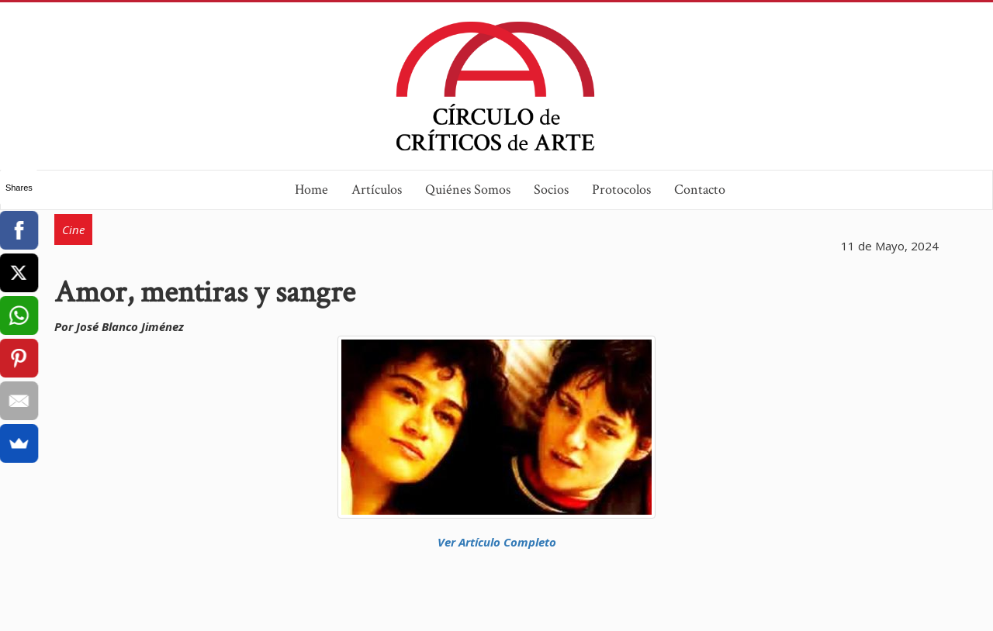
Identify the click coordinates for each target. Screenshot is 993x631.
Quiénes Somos (467, 189)
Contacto (699, 189)
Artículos (376, 189)
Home (311, 189)
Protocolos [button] (621, 189)
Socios (551, 189)
